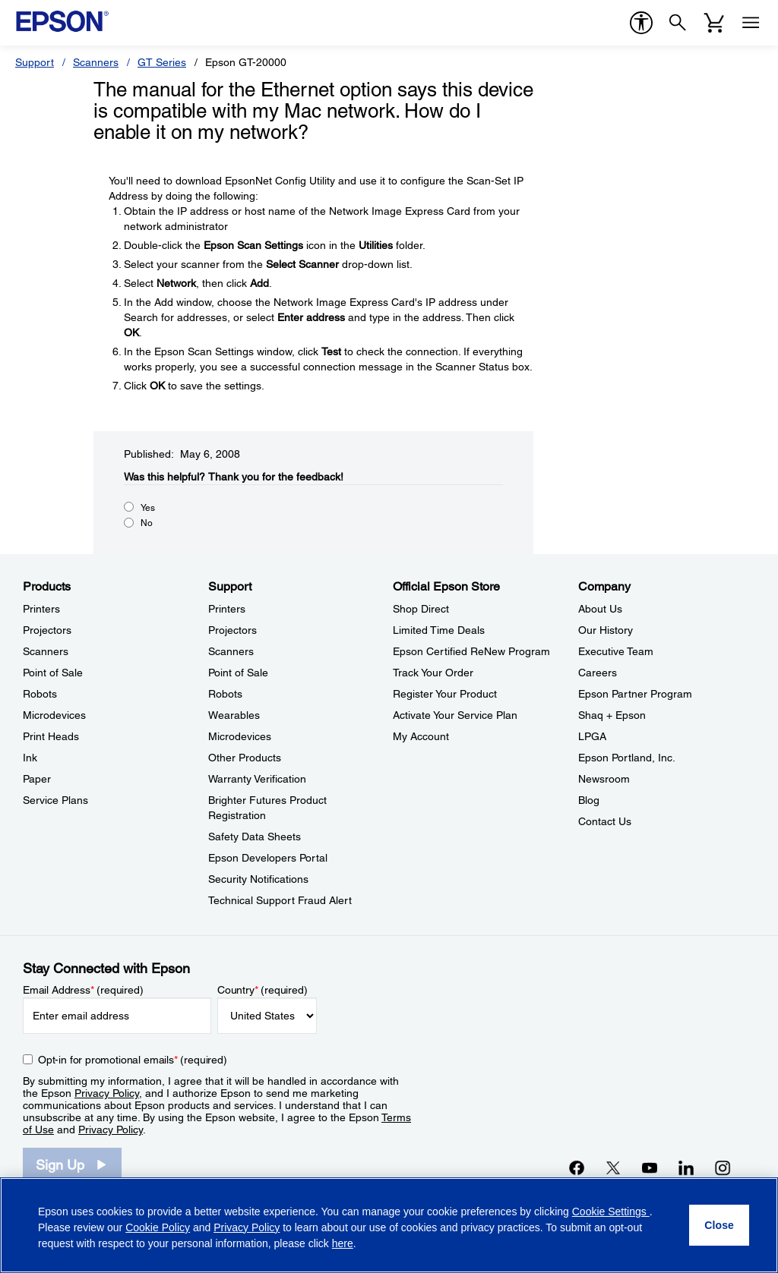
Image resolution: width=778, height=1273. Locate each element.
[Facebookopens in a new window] (576, 1167)
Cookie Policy (157, 1227)
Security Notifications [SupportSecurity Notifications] (258, 879)
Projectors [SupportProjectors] (232, 630)
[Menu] (750, 23)
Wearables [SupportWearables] (234, 715)
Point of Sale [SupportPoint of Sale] (238, 672)
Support (34, 62)
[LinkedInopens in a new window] (686, 1167)
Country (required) (262, 990)
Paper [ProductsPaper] (37, 779)
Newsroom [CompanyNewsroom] (604, 779)
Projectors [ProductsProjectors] (47, 630)
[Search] (678, 23)
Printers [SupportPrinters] (226, 609)
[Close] (719, 1225)
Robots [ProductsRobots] (40, 694)
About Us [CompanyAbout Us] (600, 609)
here (342, 1243)
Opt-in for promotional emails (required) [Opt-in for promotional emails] (132, 1060)
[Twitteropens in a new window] (613, 1167)
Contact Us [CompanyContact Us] (604, 821)
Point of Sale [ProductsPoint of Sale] (53, 672)
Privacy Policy (106, 1093)
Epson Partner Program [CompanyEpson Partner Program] (635, 694)
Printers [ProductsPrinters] (41, 609)
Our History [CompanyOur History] (605, 630)
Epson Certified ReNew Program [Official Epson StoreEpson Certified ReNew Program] (471, 651)
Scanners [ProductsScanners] (45, 651)
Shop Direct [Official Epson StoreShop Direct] (421, 609)
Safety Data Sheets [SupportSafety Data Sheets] (254, 836)
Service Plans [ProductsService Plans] (55, 800)
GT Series (162, 62)
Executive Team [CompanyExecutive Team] (615, 651)
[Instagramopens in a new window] (722, 1167)
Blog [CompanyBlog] (588, 800)
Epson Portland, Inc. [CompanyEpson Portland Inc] (626, 758)
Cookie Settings (611, 1211)
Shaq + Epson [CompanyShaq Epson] (612, 715)
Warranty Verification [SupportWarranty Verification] (257, 779)
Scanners (96, 62)
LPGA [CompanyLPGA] (592, 736)
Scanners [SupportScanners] (231, 651)
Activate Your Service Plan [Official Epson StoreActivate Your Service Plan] (455, 715)
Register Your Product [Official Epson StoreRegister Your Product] (445, 694)
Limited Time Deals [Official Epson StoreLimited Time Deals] (439, 630)
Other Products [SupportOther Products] (244, 758)
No (147, 523)
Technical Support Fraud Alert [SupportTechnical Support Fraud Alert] (280, 900)
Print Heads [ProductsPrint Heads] (51, 736)
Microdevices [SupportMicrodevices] (239, 736)
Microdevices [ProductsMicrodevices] (54, 715)
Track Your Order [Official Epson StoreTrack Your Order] (433, 672)
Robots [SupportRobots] (225, 694)
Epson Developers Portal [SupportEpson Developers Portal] (267, 858)
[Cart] (714, 23)
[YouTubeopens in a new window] (649, 1167)
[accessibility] (641, 23)
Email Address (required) (83, 990)
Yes (148, 508)
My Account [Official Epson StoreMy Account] (421, 736)
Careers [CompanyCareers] (597, 672)
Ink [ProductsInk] (30, 758)
